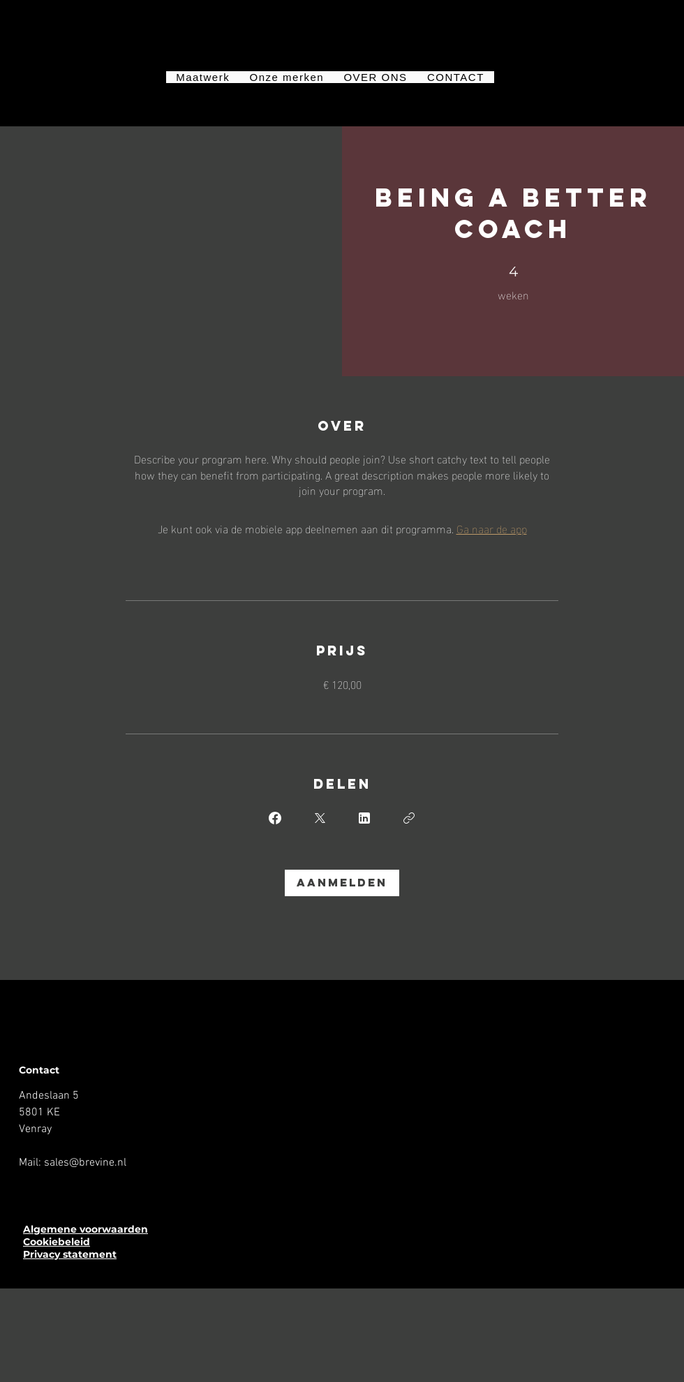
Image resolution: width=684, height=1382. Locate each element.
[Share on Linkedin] (364, 818)
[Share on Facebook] (275, 818)
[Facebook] (28, 1193)
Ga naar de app (491, 528)
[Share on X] (319, 818)
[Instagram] (51, 1193)
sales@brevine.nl (85, 1163)
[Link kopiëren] (409, 818)
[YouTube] (74, 1193)
